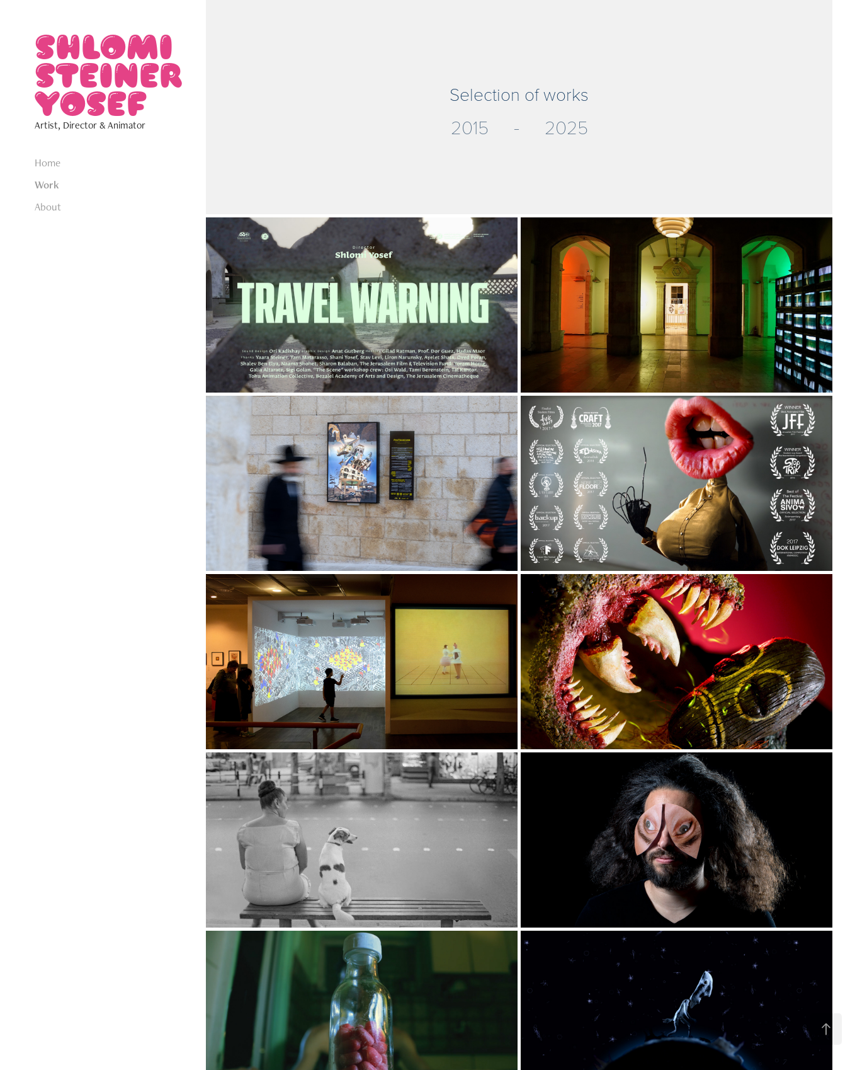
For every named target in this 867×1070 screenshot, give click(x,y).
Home (47, 163)
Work (47, 185)
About (48, 207)
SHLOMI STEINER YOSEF (111, 74)
